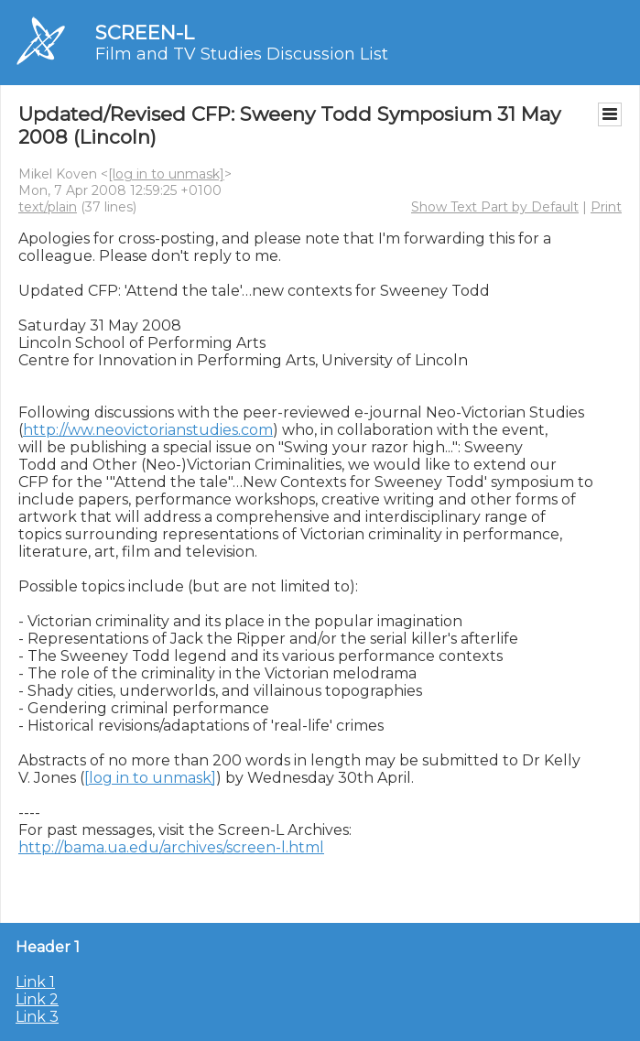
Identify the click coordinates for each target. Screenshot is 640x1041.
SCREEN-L (144, 32)
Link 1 (35, 982)
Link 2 (37, 999)
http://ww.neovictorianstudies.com (148, 430)
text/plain (47, 207)
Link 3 (37, 1016)
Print (606, 207)
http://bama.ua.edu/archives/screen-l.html (171, 847)
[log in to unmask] (166, 174)
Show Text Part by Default (495, 207)
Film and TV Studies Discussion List (241, 54)
